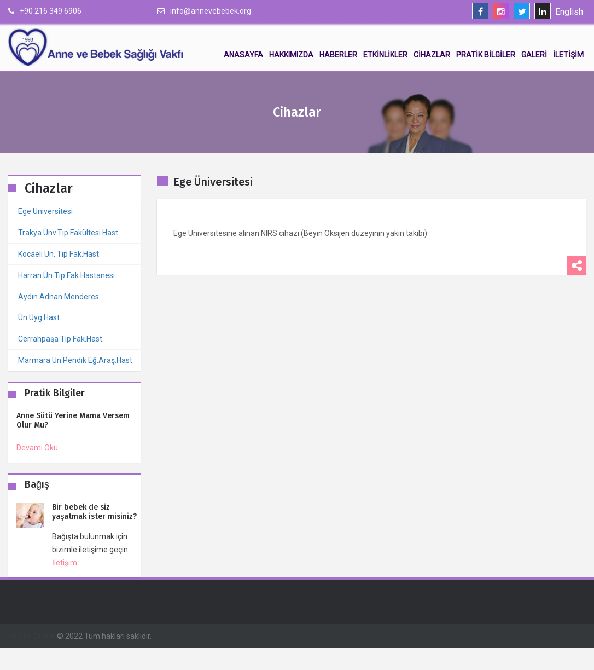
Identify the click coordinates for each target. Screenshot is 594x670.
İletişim (568, 54)
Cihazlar (432, 54)
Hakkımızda (291, 54)
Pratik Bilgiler (485, 54)
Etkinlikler (385, 54)
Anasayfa (243, 54)
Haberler (338, 54)
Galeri (534, 54)
